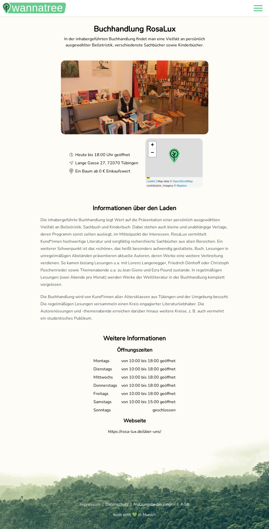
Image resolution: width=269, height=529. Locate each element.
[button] (258, 8)
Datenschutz (116, 504)
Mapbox (182, 185)
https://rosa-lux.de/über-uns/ (134, 431)
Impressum (90, 504)
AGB (184, 504)
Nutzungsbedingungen (154, 504)
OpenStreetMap (183, 181)
